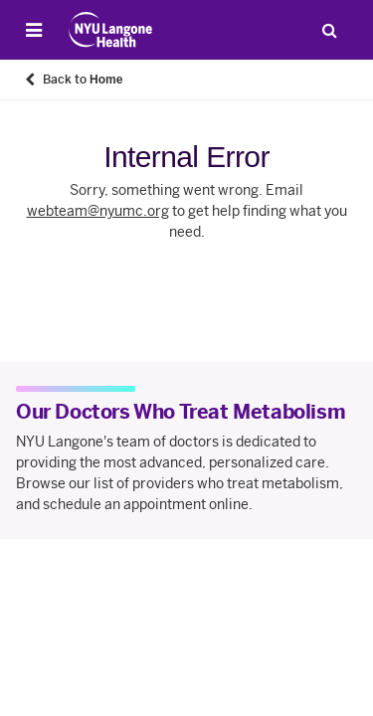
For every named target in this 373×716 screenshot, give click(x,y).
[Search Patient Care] (329, 30)
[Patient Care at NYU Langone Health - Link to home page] (111, 30)
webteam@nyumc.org (98, 211)
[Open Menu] (34, 30)
